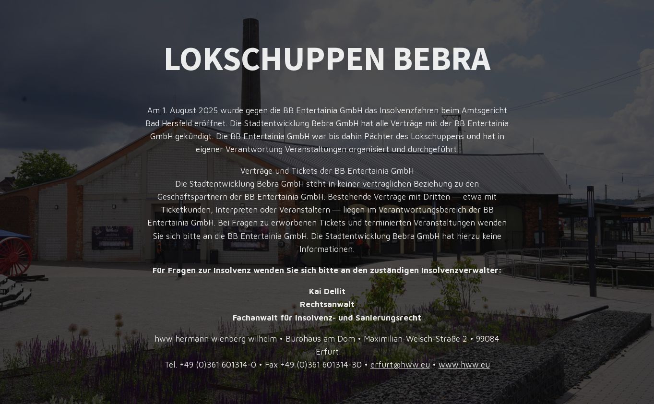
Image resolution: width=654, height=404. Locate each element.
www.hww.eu (464, 364)
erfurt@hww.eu (400, 364)
